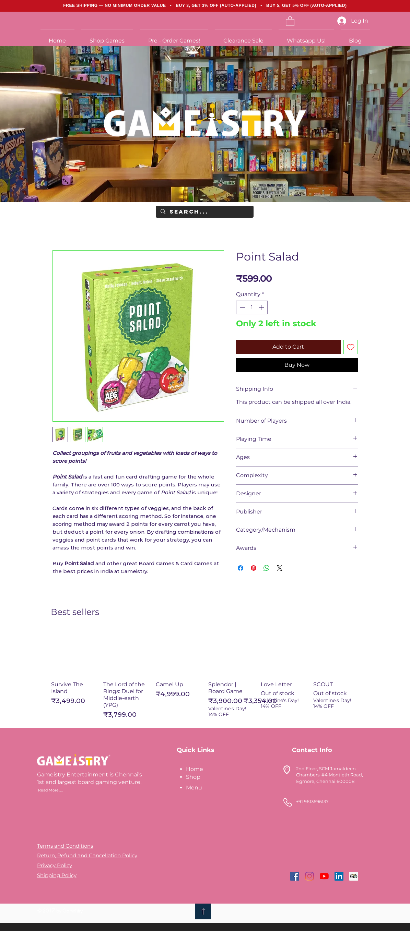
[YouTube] (324, 876)
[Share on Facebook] (240, 568)
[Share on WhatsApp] (266, 568)
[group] (205, 675)
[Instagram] (309, 876)
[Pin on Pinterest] (253, 568)
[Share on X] (280, 568)
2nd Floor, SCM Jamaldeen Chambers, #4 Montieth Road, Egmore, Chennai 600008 (329, 775)
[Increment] (262, 307)
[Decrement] (242, 307)
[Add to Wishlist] (350, 347)
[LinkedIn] (339, 876)
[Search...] (204, 212)
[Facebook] (294, 876)
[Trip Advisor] (353, 876)
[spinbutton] (252, 307)
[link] (290, 21)
